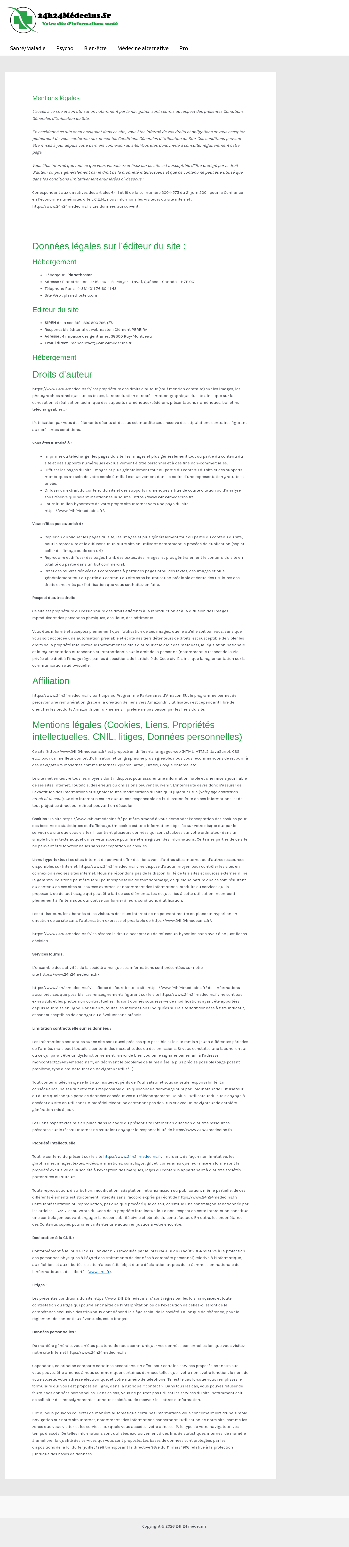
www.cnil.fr (99, 1271)
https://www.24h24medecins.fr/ (133, 1156)
